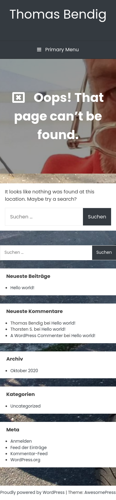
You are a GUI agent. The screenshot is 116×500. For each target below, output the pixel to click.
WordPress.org (25, 460)
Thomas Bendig (58, 14)
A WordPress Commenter (36, 336)
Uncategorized (25, 406)
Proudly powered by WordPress (33, 492)
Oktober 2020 (24, 371)
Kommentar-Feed (29, 454)
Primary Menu (58, 49)
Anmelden (21, 441)
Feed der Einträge (28, 448)
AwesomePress (100, 492)
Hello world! (22, 288)
